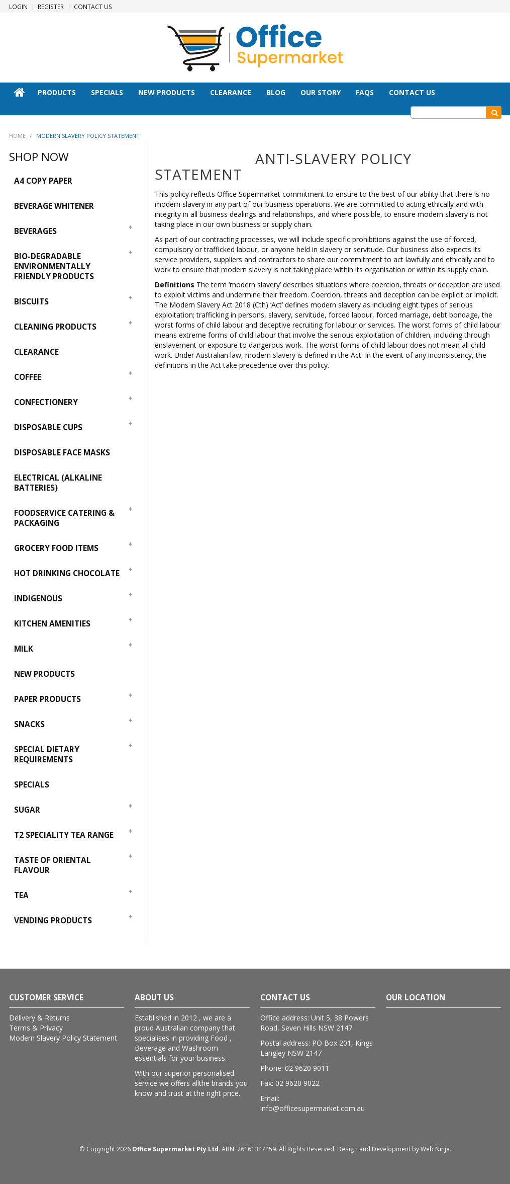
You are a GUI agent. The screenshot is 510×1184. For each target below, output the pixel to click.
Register (51, 7)
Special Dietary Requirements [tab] (46, 754)
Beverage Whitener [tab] (54, 206)
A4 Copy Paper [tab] (43, 181)
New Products (166, 92)
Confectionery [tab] (46, 402)
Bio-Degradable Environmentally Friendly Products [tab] (54, 266)
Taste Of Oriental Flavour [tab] (52, 865)
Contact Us (93, 7)
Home (19, 92)
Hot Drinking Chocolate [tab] (67, 573)
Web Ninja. (436, 1149)
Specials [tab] (31, 784)
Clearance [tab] (36, 352)
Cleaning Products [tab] (55, 327)
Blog (275, 92)
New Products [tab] (44, 674)
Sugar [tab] (27, 810)
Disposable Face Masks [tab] (62, 452)
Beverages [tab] (35, 231)
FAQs (365, 92)
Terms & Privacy (36, 1028)
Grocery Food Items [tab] (56, 548)
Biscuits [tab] (31, 301)
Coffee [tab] (27, 377)
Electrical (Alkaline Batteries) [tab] (58, 482)
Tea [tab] (21, 895)
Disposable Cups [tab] (48, 427)
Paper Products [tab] (47, 699)
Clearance (230, 92)
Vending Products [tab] (53, 920)
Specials (107, 92)
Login (18, 7)
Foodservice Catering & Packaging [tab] (64, 518)
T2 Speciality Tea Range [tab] (64, 835)
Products (57, 92)
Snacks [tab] (29, 724)
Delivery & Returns (39, 1017)
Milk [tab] (23, 649)
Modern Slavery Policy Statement (63, 1038)
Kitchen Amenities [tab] (52, 623)
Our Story (320, 92)
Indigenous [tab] (38, 598)
